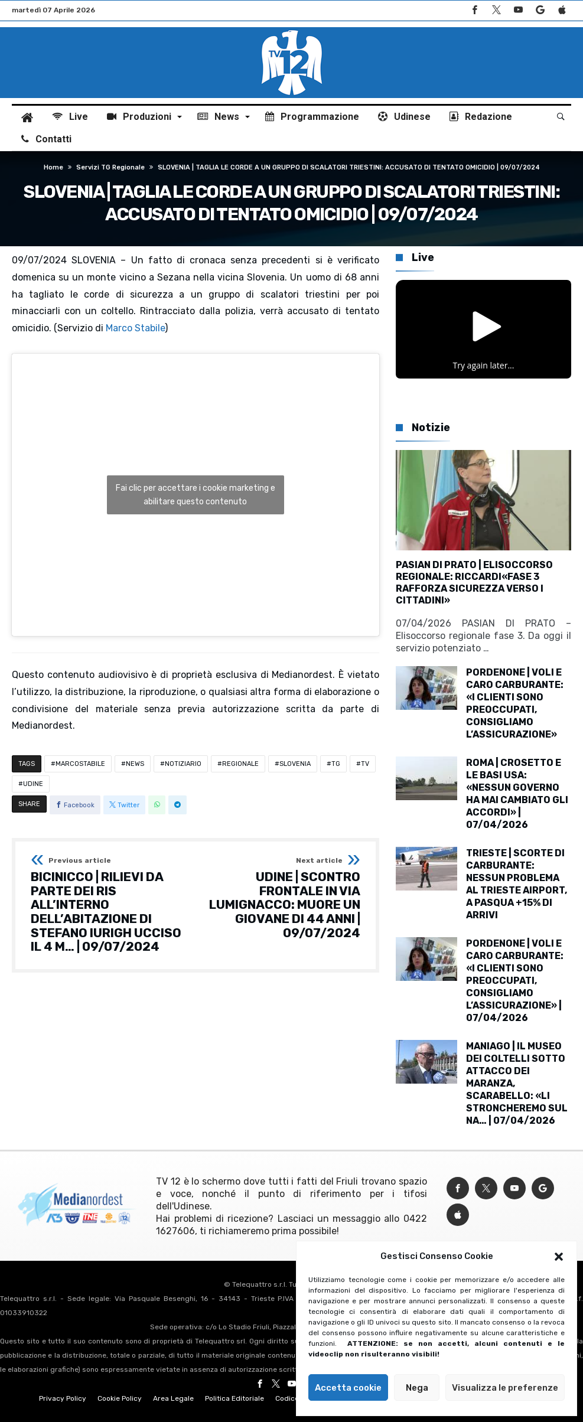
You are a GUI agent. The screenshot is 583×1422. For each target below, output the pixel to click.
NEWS (135, 764)
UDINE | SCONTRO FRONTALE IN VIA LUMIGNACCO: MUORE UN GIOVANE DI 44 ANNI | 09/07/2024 (281, 898)
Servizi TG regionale (110, 167)
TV (365, 764)
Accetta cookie (348, 1387)
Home (53, 167)
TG (335, 764)
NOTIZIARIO (183, 764)
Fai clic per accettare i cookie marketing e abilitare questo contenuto (195, 495)
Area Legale (173, 1398)
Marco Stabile (135, 328)
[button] (559, 1257)
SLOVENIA (295, 764)
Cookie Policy (119, 1398)
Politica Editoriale (234, 1398)
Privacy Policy (62, 1398)
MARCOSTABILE (80, 764)
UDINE (33, 784)
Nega (417, 1387)
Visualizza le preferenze (505, 1387)
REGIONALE (240, 764)
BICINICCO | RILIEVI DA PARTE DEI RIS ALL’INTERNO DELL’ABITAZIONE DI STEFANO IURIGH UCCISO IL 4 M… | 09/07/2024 (109, 905)
